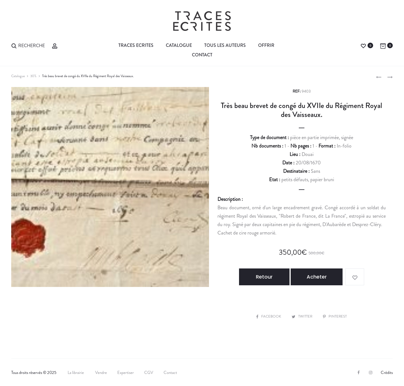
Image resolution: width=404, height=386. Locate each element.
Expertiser (125, 372)
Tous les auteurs (225, 45)
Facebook (269, 316)
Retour (266, 276)
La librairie (76, 372)
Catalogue (179, 45)
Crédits (387, 372)
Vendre (101, 372)
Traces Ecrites (135, 45)
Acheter (317, 276)
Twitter (302, 316)
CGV (148, 372)
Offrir (266, 45)
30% (33, 76)
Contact (202, 55)
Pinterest (335, 316)
